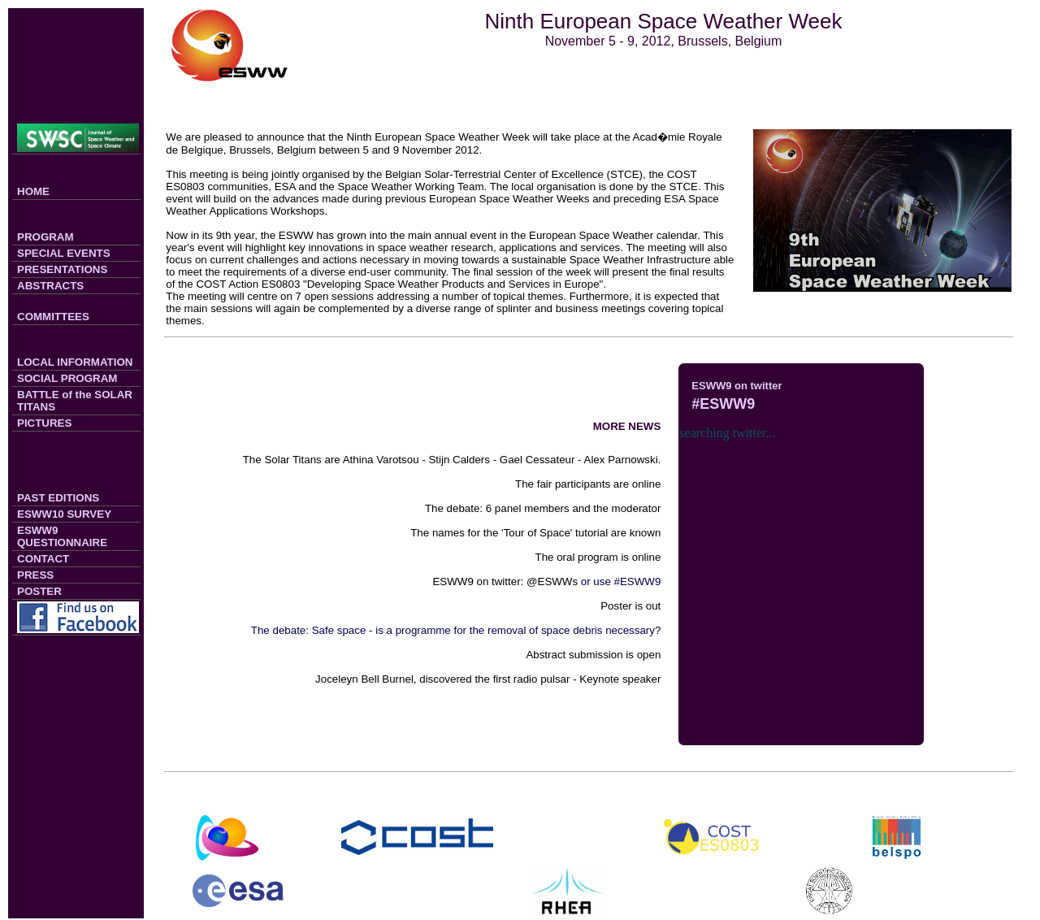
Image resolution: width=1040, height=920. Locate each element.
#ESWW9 (723, 404)
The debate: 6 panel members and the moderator (543, 508)
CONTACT (43, 559)
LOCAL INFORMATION (74, 362)
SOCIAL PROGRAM (67, 378)
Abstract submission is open (593, 655)
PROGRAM (45, 237)
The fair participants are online (588, 484)
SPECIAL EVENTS (63, 253)
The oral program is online (598, 557)
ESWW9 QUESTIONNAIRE (62, 536)
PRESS (35, 575)
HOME (33, 191)
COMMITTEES (53, 316)
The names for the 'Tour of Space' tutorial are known (535, 533)
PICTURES (44, 423)
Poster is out (630, 606)
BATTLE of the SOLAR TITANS (74, 400)
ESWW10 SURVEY (64, 514)
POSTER (39, 591)
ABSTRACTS (50, 286)
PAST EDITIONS (58, 498)
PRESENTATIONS (62, 269)
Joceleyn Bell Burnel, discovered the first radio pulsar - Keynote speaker (488, 679)
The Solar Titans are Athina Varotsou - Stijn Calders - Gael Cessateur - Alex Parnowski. (452, 459)
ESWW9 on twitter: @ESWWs (505, 581)
